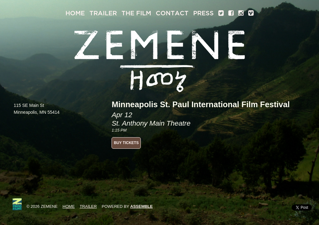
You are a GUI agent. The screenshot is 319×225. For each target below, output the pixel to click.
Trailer (103, 13)
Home (75, 13)
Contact (172, 13)
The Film (136, 13)
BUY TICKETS (126, 143)
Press (203, 13)
